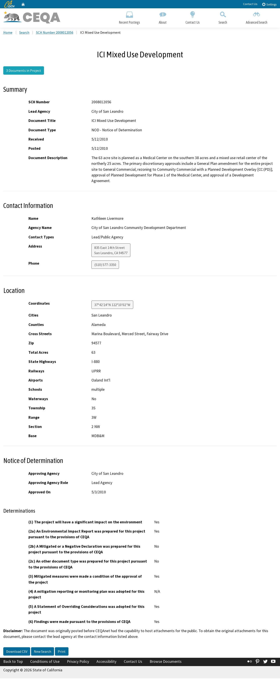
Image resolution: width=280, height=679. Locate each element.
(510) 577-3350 (105, 265)
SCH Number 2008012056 (54, 33)
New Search (42, 652)
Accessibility (106, 662)
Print (62, 652)
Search (222, 17)
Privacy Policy (78, 662)
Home (7, 33)
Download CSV (16, 652)
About (162, 17)
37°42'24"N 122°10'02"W (112, 305)
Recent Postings (129, 17)
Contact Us (250, 4)
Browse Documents (166, 662)
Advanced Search (257, 17)
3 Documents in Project (23, 71)
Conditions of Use (45, 662)
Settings (269, 4)
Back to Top (13, 662)
